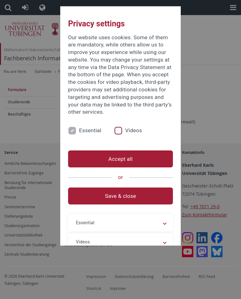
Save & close (120, 196)
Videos (133, 130)
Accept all (120, 159)
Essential (90, 130)
